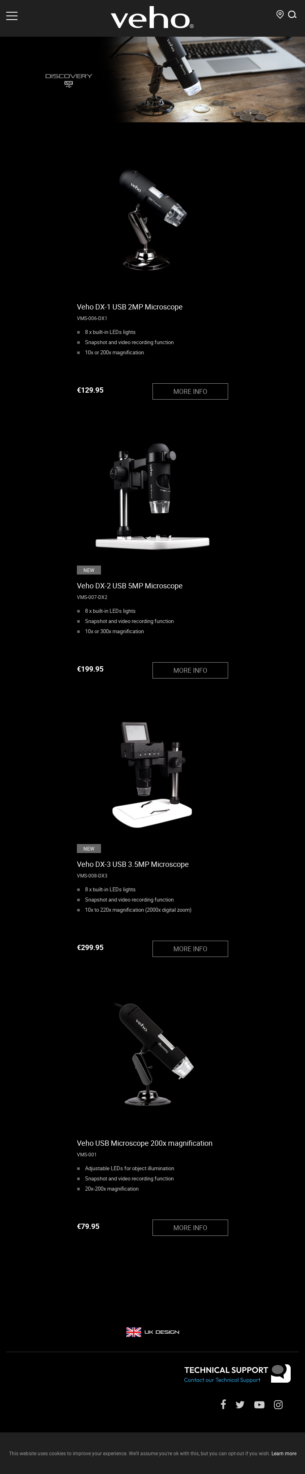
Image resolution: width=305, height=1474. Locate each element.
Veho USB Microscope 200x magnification (145, 1143)
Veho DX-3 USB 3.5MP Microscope (133, 864)
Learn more (283, 1453)
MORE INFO (190, 391)
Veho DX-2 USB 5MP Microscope (130, 585)
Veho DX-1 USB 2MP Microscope (130, 307)
